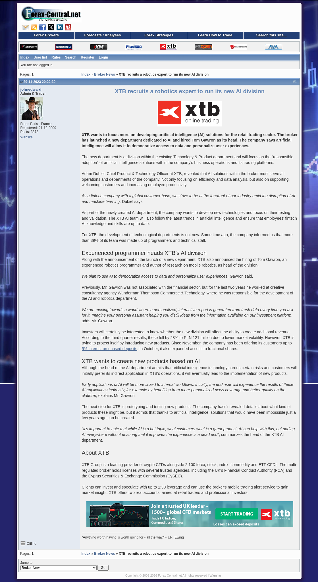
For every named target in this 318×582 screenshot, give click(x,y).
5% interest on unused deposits (109, 348)
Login (103, 57)
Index (24, 57)
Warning (215, 575)
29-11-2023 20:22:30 (40, 82)
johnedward (30, 89)
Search (70, 57)
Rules (56, 57)
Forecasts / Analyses (102, 35)
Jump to (64, 566)
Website (26, 137)
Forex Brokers (46, 35)
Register (87, 57)
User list (40, 57)
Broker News (104, 74)
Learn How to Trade (215, 35)
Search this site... (271, 35)
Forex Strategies (158, 35)
